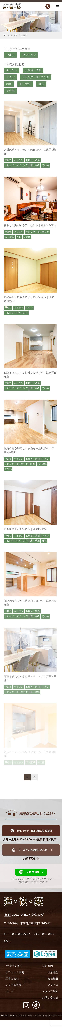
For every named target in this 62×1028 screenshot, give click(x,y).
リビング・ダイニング (35, 77)
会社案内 (47, 966)
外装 (41, 84)
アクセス (53, 984)
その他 (10, 90)
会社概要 (53, 978)
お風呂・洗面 (33, 70)
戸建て (10, 54)
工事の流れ (12, 978)
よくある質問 (13, 984)
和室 (9, 84)
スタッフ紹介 (50, 991)
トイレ (10, 77)
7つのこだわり (14, 966)
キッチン (11, 70)
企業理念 (53, 972)
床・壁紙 (25, 84)
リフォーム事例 (14, 972)
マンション (29, 54)
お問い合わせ (50, 997)
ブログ (9, 991)
